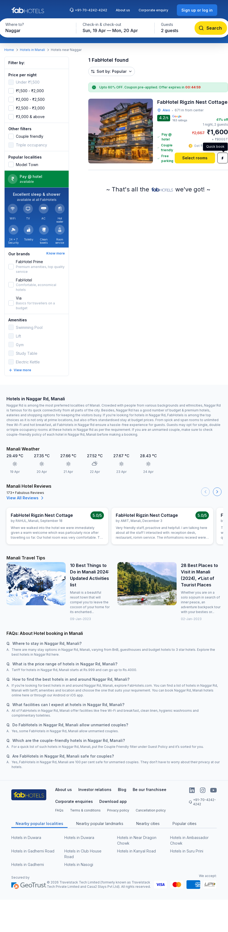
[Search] (210, 28)
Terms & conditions (85, 810)
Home (9, 50)
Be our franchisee (149, 789)
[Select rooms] (195, 158)
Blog (122, 789)
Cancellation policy (151, 810)
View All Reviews (25, 498)
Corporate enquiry (153, 10)
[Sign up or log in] (197, 10)
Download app (113, 801)
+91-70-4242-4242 (88, 10)
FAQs (59, 810)
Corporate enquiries (74, 801)
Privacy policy (118, 810)
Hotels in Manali (32, 50)
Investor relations (94, 789)
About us (123, 10)
